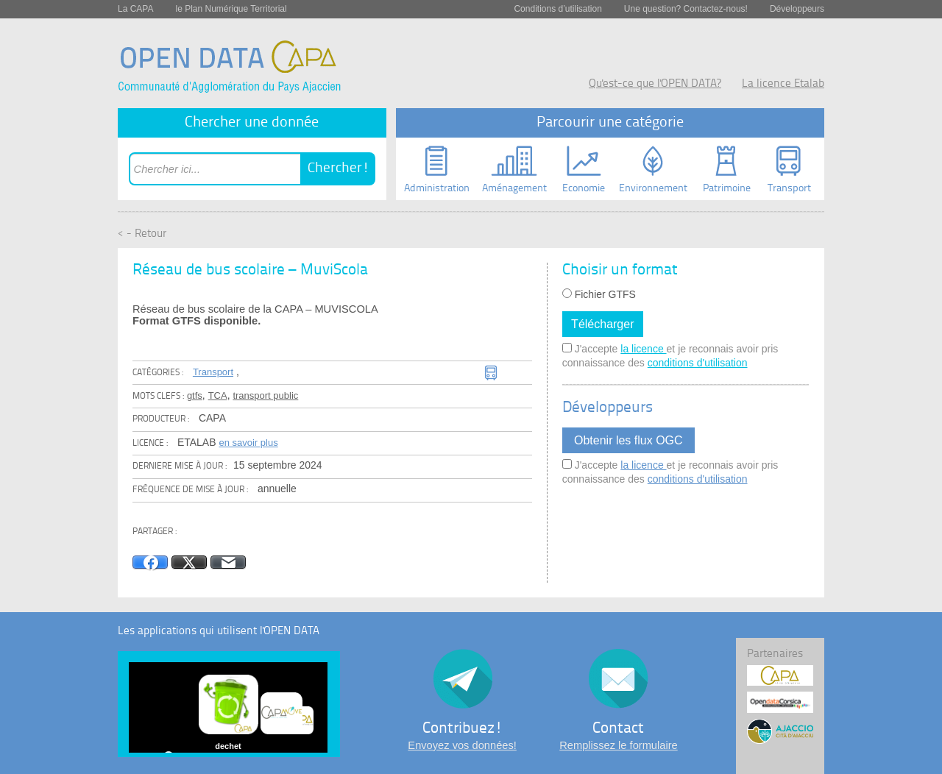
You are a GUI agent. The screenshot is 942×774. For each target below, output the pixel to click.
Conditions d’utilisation (557, 9)
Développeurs (797, 9)
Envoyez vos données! (462, 745)
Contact (618, 728)
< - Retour (142, 234)
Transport (213, 371)
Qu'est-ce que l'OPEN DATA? (655, 84)
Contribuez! (462, 728)
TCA (217, 395)
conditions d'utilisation (698, 363)
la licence (643, 349)
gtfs (194, 395)
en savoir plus (248, 442)
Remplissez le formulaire (618, 745)
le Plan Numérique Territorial (230, 9)
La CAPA (135, 9)
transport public (265, 395)
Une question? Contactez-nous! (686, 9)
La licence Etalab (783, 84)
